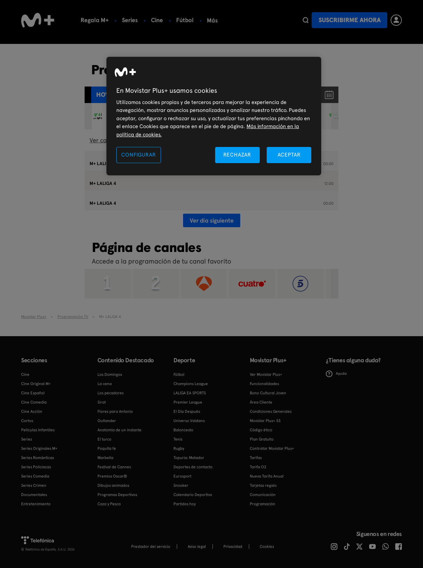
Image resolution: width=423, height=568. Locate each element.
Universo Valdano (189, 420)
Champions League (190, 383)
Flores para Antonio (115, 411)
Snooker (180, 485)
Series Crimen (33, 485)
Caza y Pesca (109, 504)
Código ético (261, 430)
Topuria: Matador (188, 457)
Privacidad (232, 546)
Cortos (27, 420)
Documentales (34, 494)
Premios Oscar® (112, 476)
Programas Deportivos (117, 494)
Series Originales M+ (39, 448)
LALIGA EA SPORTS (189, 393)
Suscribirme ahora (350, 20)
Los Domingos (109, 374)
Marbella (105, 457)
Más (283, 20)
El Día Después (186, 411)
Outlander (106, 420)
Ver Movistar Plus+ (266, 374)
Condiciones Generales (270, 411)
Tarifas (256, 457)
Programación (262, 504)
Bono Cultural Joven (268, 393)
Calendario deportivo (235, 20)
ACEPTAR (289, 155)
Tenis (177, 439)
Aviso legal (197, 546)
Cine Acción (31, 411)
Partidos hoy (184, 504)
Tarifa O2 (258, 467)
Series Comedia (35, 476)
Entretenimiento (36, 504)
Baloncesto (183, 430)
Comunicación (263, 494)
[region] (213, 116)
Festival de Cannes (114, 467)
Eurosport (182, 476)
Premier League (187, 402)
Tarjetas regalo (263, 485)
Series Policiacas (36, 467)
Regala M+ (95, 20)
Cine (157, 20)
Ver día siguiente (212, 220)
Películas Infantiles (38, 430)
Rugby (178, 448)
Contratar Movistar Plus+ (272, 448)
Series (130, 20)
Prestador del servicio (150, 546)
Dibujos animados (113, 485)
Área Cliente (261, 402)
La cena (104, 383)
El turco (104, 439)
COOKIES (267, 546)
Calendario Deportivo (192, 494)
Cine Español (33, 393)
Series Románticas (37, 457)
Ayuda (336, 374)
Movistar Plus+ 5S (265, 420)
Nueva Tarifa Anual (267, 476)
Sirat (101, 402)
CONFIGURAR (138, 155)
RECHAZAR (237, 155)
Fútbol (185, 20)
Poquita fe (106, 448)
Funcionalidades (264, 383)
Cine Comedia (34, 402)
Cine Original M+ (36, 383)
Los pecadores (110, 393)
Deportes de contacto (192, 467)
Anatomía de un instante (119, 430)
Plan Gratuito (262, 439)
